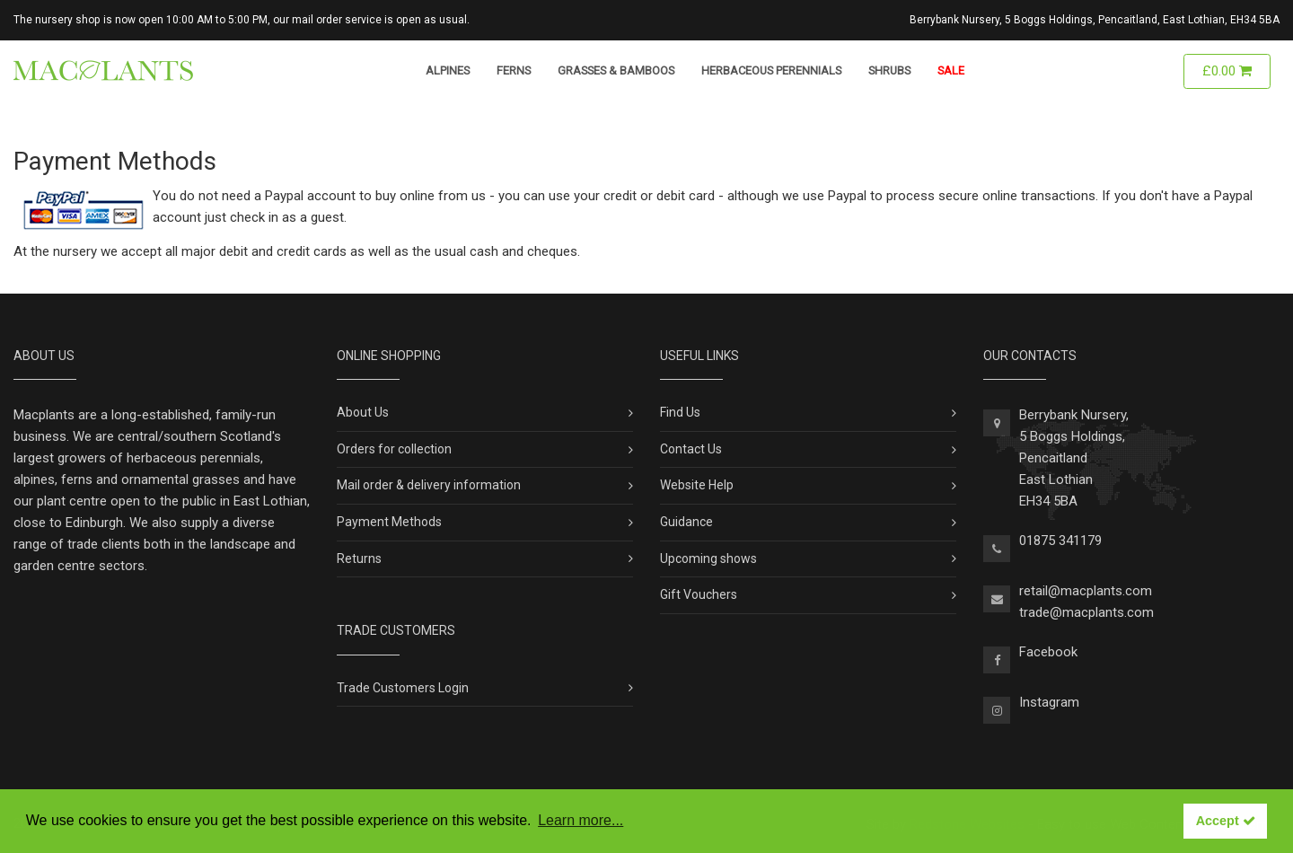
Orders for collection (394, 449)
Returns (359, 558)
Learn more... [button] (580, 820)
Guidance (686, 521)
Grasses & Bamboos (616, 70)
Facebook (1048, 652)
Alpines (448, 70)
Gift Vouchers (698, 594)
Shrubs (889, 70)
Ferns (514, 70)
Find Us (680, 412)
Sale (950, 70)
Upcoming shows (708, 558)
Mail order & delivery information (429, 485)
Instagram (1049, 702)
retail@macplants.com (1085, 591)
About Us (363, 412)
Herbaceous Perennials (771, 70)
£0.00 (1227, 71)
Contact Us (691, 449)
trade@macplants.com (1086, 612)
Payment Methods (389, 521)
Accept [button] (1225, 820)
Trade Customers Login (403, 688)
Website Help (697, 485)
